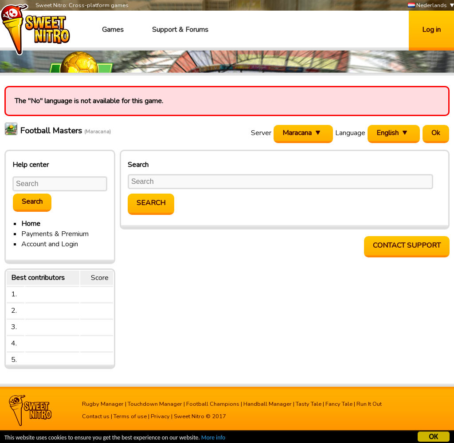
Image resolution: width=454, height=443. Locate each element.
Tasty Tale (308, 404)
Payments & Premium (55, 234)
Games (113, 30)
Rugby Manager (103, 404)
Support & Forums (180, 30)
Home (30, 224)
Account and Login (49, 244)
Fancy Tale (338, 404)
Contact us (96, 416)
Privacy (160, 416)
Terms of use (130, 416)
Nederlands (427, 5)
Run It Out (369, 404)
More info (213, 439)
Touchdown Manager (155, 404)
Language (350, 133)
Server (261, 133)
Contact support (407, 245)
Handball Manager (267, 404)
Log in (431, 30)
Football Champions (212, 404)
